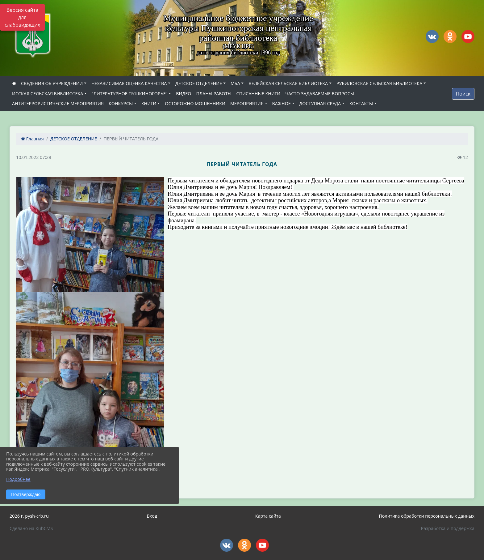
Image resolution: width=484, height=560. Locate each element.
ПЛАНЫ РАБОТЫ (213, 93)
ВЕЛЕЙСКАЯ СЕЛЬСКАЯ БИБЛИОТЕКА (288, 83)
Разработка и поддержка (447, 528)
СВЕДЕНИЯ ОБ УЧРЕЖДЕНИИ (52, 83)
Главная (32, 139)
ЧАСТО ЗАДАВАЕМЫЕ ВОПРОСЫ (319, 93)
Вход (152, 516)
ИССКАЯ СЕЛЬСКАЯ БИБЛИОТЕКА (47, 93)
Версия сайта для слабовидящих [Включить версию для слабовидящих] (22, 17)
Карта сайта (268, 516)
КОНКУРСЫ (121, 103)
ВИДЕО (183, 93)
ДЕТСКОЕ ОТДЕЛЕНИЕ (198, 83)
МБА (235, 83)
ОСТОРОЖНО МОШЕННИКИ (195, 103)
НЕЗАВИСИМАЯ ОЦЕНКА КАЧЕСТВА (129, 83)
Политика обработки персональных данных (426, 516)
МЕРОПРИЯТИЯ (247, 103)
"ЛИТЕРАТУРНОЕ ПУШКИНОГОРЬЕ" (129, 93)
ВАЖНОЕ (281, 103)
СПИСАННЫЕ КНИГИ (258, 93)
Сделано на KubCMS (31, 528)
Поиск (463, 93)
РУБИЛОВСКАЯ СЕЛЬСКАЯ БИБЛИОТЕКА (379, 83)
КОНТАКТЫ (361, 103)
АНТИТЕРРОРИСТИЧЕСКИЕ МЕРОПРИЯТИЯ (58, 103)
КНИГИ (148, 103)
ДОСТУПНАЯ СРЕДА (320, 103)
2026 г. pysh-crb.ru (29, 516)
